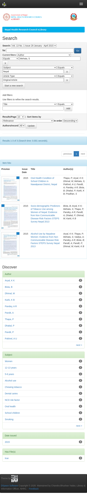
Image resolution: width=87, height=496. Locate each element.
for (4, 50)
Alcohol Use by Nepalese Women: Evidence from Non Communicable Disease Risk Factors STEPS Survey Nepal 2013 (45, 240)
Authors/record (10, 125)
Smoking (9, 419)
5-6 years (9, 374)
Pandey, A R (11, 306)
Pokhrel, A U (11, 338)
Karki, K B (10, 300)
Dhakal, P (9, 325)
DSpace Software (9, 485)
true (7, 458)
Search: (7, 45)
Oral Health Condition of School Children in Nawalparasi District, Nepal (44, 181)
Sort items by (34, 117)
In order (58, 120)
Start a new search (14, 85)
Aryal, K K (10, 280)
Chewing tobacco (13, 387)
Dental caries (11, 393)
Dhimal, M (10, 293)
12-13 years (10, 367)
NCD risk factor (12, 400)
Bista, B (8, 287)
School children (12, 413)
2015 (7, 442)
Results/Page (9, 117)
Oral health (10, 406)
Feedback (34, 488)
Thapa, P (9, 319)
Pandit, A (9, 313)
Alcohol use (10, 380)
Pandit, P (9, 332)
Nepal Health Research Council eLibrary (25, 29)
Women (8, 361)
